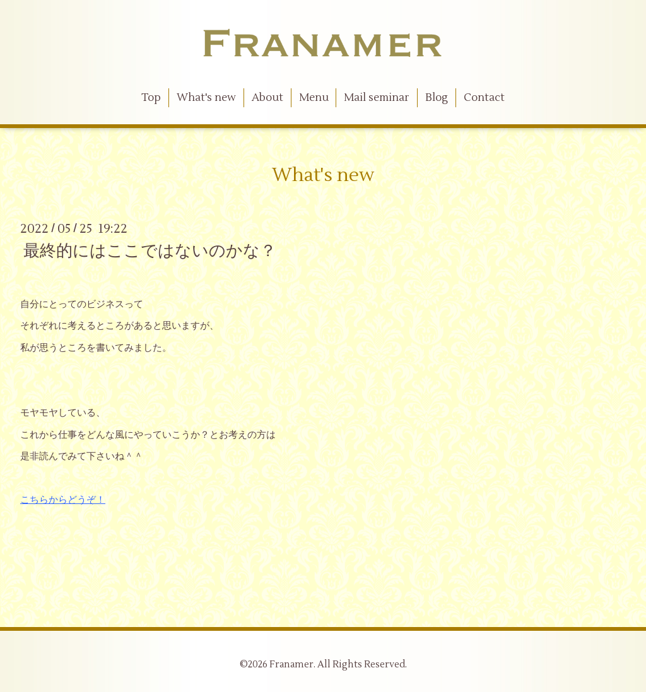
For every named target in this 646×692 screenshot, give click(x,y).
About (267, 98)
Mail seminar (376, 98)
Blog (436, 98)
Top (151, 98)
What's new (206, 98)
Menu (314, 98)
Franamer (291, 665)
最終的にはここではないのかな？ (149, 251)
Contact (484, 98)
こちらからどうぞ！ (62, 500)
